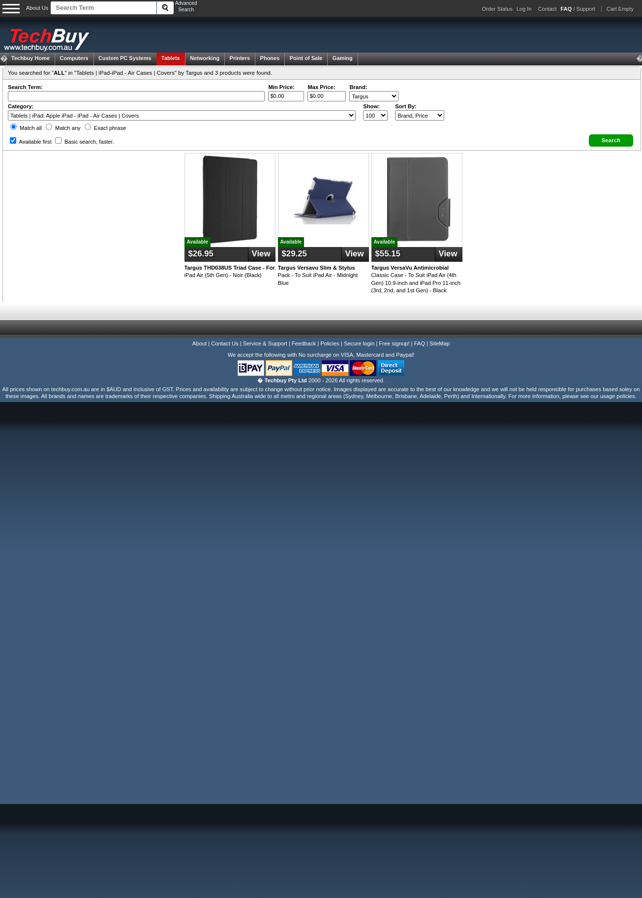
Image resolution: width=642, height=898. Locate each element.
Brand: (358, 87)
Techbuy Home (30, 58)
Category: (20, 106)
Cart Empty (620, 9)
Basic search (84, 142)
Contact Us (224, 343)
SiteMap (439, 343)
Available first (31, 142)
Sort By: (406, 106)
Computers (74, 58)
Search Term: (25, 87)
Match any (63, 128)
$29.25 (294, 253)
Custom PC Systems (125, 58)
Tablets (170, 58)
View (261, 253)
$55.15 (387, 253)
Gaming (343, 58)
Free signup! (394, 343)
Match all (26, 128)
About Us (37, 8)
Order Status (497, 9)
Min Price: (281, 87)
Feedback (304, 343)
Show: (371, 106)
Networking (204, 58)
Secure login (359, 343)
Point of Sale (306, 58)
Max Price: (321, 87)
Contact (547, 9)
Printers (240, 58)
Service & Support (265, 343)
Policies (329, 343)
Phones (270, 58)
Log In (524, 9)
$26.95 (201, 253)
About (199, 343)
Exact (105, 128)
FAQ (419, 343)
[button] (611, 140)
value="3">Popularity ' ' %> (419, 115)
